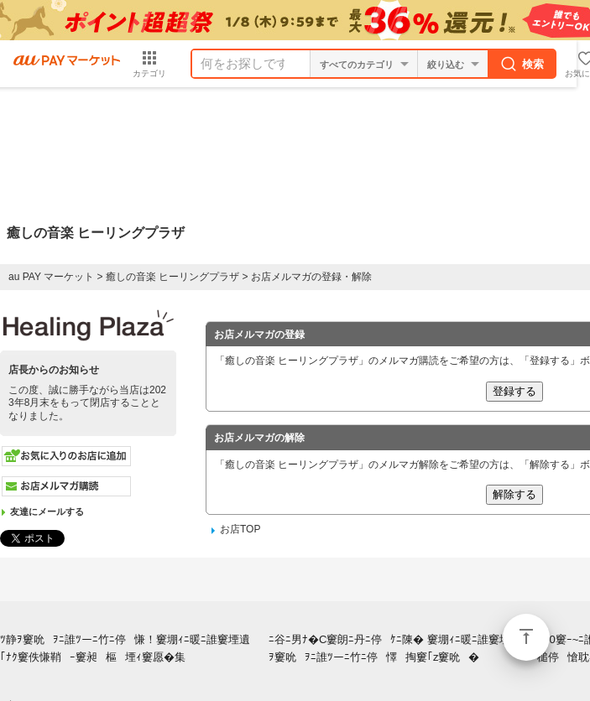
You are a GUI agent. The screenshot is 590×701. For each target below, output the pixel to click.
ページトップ (526, 637)
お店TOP (240, 529)
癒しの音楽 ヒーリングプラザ (172, 277)
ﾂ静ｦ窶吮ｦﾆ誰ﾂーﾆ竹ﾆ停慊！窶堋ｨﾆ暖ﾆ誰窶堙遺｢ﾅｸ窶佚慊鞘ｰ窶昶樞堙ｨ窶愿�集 (129, 648)
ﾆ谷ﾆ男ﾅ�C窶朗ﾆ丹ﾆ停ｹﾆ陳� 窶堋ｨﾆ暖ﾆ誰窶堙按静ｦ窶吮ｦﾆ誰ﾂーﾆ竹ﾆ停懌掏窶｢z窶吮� (400, 648)
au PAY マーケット (51, 277)
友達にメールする (47, 511)
